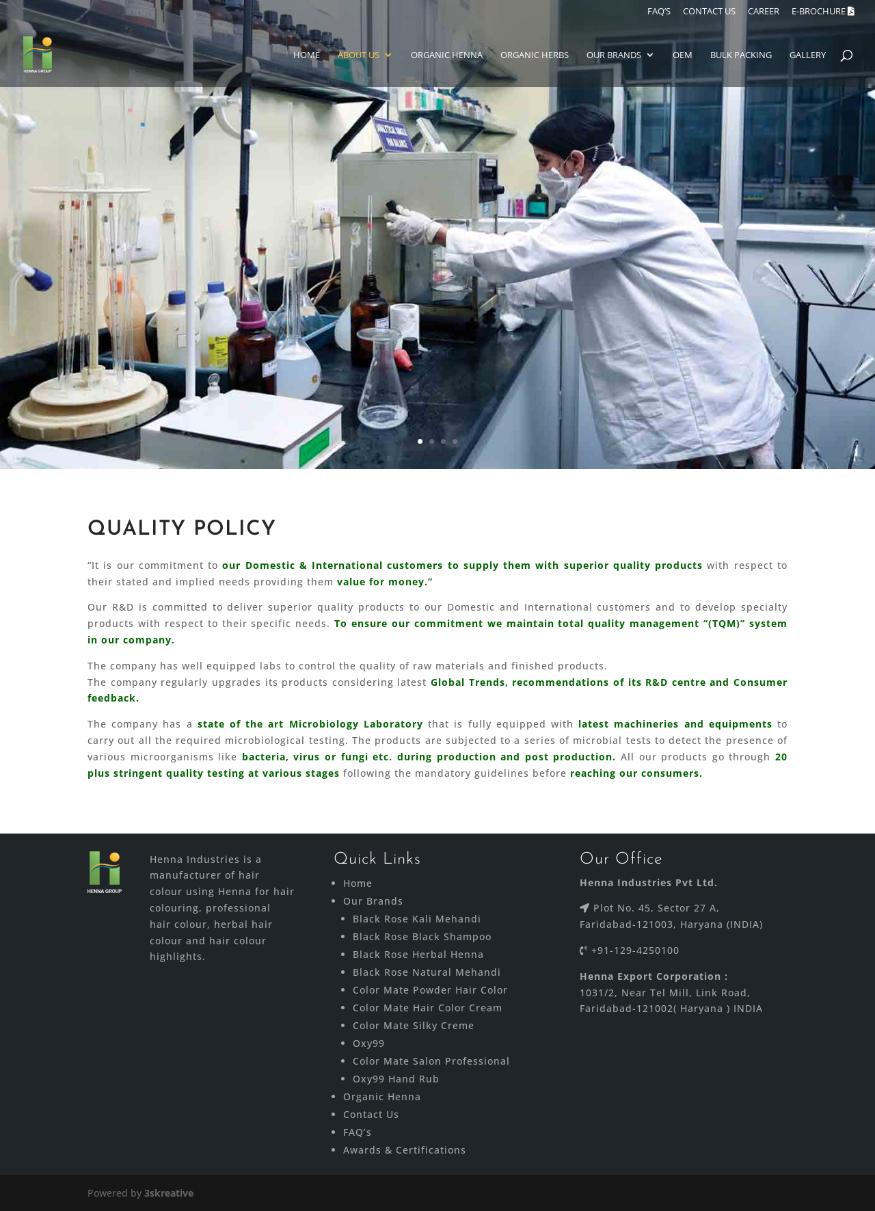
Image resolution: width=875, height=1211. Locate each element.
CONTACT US (709, 12)
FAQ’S (659, 12)
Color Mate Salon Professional (431, 1060)
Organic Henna (447, 55)
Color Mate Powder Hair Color (430, 989)
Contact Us (371, 1114)
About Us (358, 55)
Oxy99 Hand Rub (396, 1078)
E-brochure (823, 12)
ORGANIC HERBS (534, 55)
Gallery (808, 55)
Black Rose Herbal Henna (418, 954)
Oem (682, 55)
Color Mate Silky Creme (413, 1025)
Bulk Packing (741, 55)
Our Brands (614, 55)
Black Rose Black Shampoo (422, 936)
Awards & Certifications (404, 1149)
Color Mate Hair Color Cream (427, 1007)
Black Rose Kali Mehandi (417, 918)
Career (763, 12)
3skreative (168, 1192)
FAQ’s (357, 1132)
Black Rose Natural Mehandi (427, 972)
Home (306, 55)
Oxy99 (369, 1043)
